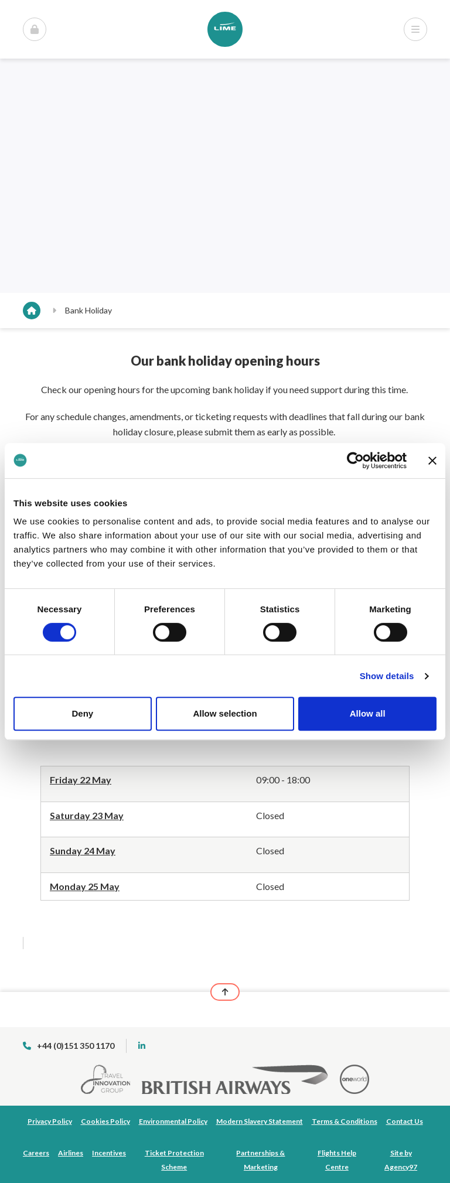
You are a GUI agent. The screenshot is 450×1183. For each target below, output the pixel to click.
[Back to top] (225, 992)
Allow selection (225, 713)
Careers (36, 1152)
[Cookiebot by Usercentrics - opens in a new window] (355, 460)
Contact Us (404, 1121)
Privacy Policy (50, 1121)
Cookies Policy (105, 1121)
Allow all (368, 713)
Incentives (109, 1152)
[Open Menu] (34, 29)
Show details (387, 676)
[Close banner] (432, 460)
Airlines (70, 1152)
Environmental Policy (173, 1121)
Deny (82, 713)
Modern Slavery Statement (259, 1121)
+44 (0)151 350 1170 (68, 1046)
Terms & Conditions (344, 1121)
